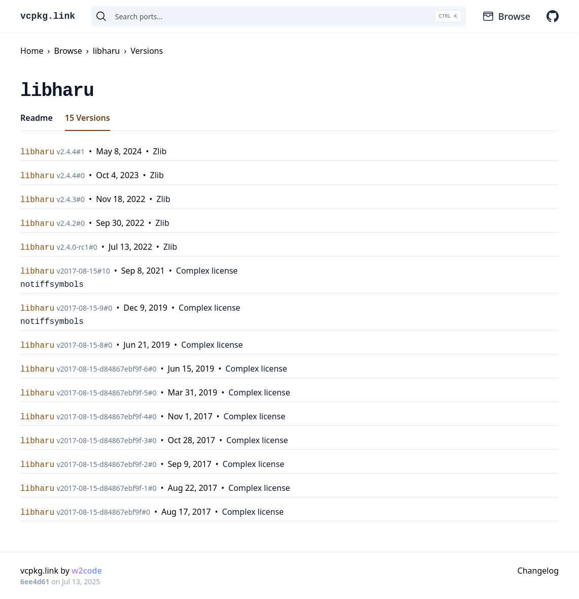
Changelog (538, 570)
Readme (36, 117)
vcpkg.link (47, 16)
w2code (87, 570)
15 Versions (87, 117)
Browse (506, 16)
